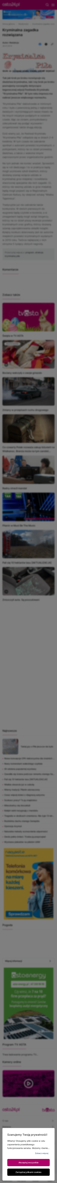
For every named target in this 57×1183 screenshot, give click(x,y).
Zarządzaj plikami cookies (28, 1172)
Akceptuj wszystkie (28, 1162)
